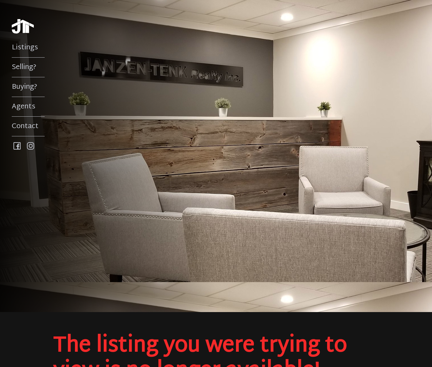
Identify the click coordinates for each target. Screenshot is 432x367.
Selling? (24, 67)
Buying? (24, 87)
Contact (25, 126)
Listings (25, 47)
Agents (23, 106)
